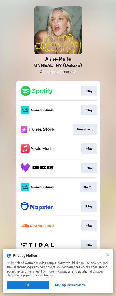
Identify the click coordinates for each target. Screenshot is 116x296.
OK (28, 285)
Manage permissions (70, 285)
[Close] (108, 255)
